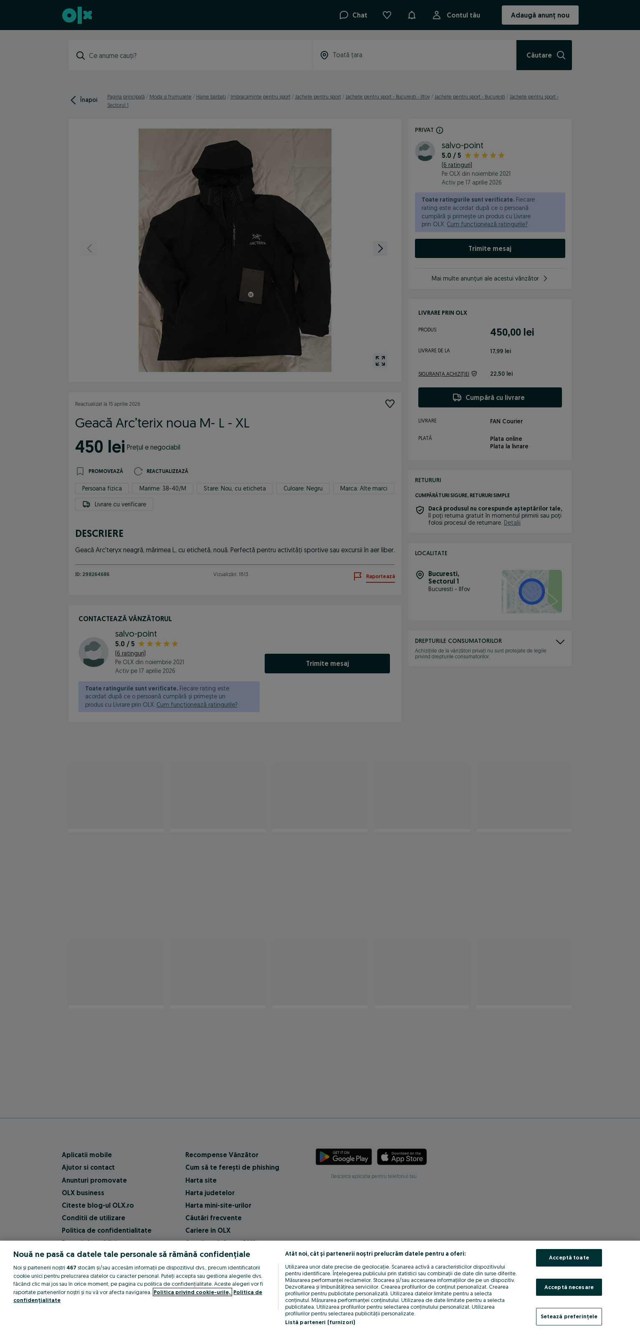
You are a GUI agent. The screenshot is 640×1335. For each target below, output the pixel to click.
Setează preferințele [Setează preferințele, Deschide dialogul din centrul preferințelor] (569, 1316)
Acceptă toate (569, 1257)
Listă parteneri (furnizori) (320, 1322)
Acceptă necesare (569, 1287)
